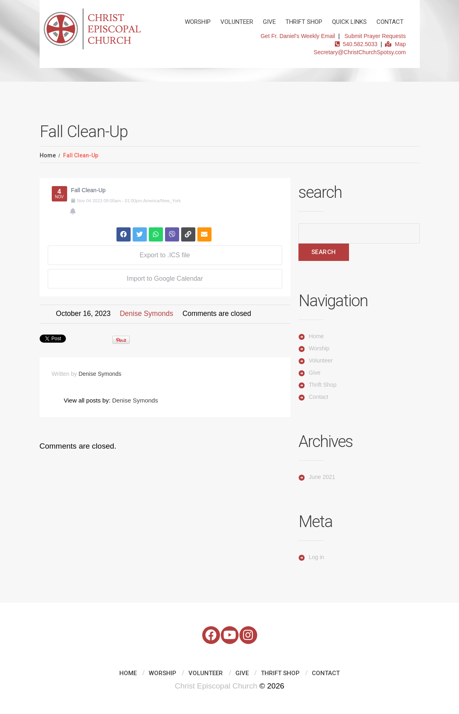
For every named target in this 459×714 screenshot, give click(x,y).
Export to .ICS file (165, 255)
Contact (390, 21)
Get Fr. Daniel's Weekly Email (297, 36)
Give (269, 21)
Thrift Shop (304, 21)
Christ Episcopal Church (216, 686)
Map (395, 44)
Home (48, 155)
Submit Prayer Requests (375, 36)
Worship (198, 21)
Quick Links (349, 21)
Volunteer (236, 21)
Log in (316, 557)
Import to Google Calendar (165, 278)
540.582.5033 (356, 44)
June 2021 (322, 477)
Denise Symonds (146, 313)
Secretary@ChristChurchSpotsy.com (360, 52)
